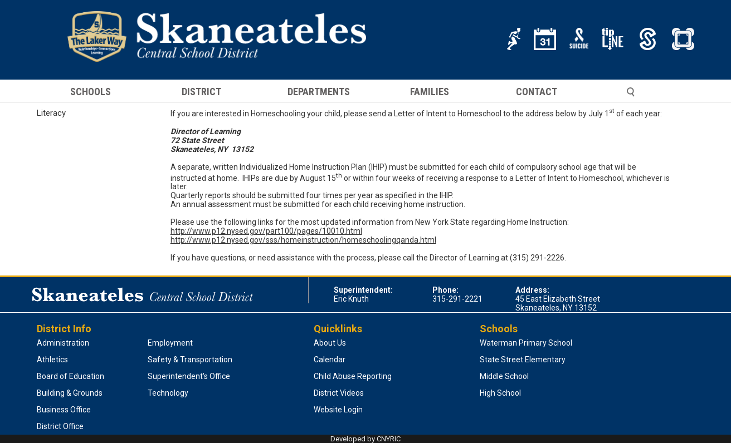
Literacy (51, 113)
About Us (330, 342)
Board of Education (70, 376)
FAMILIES (429, 91)
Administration (63, 342)
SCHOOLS (90, 91)
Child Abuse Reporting (353, 376)
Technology (168, 392)
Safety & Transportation (190, 359)
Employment (170, 342)
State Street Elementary (523, 359)
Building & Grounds (70, 392)
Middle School (504, 376)
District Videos (339, 392)
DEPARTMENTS (318, 91)
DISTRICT (201, 91)
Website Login (338, 409)
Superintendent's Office (189, 376)
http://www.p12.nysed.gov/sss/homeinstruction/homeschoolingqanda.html (303, 239)
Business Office (64, 409)
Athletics (52, 359)
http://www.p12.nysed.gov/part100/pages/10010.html (266, 231)
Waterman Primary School (526, 342)
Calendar (329, 359)
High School (500, 392)
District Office (60, 426)
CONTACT (536, 91)
